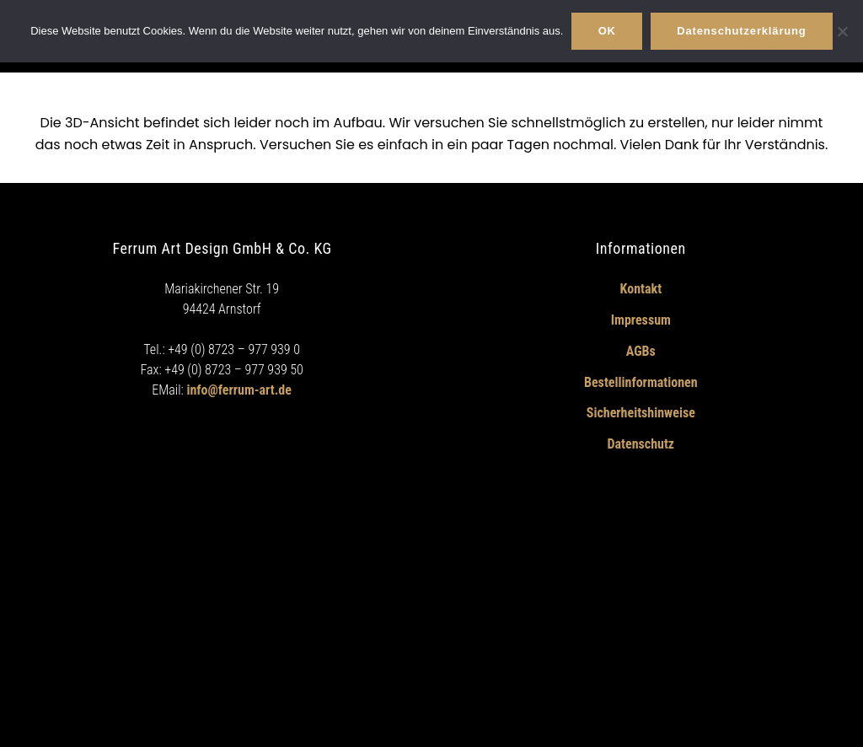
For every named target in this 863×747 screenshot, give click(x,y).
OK (607, 30)
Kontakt (641, 289)
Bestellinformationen (641, 382)
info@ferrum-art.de (239, 390)
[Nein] (842, 31)
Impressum (641, 320)
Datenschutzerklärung (741, 30)
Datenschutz (641, 444)
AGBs (641, 351)
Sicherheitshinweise (641, 413)
